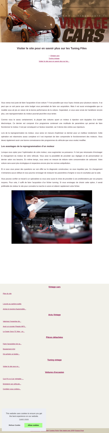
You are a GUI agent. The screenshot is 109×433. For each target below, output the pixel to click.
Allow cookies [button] (33, 425)
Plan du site (7, 293)
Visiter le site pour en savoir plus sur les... (54, 61)
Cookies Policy (54, 430)
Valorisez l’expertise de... (12, 321)
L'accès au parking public (12, 304)
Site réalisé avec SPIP (67, 430)
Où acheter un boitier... (11, 354)
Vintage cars (55, 56)
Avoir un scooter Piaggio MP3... (14, 326)
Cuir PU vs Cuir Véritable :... (13, 379)
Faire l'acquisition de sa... (12, 344)
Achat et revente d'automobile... (14, 309)
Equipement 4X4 (9, 349)
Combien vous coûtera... (12, 389)
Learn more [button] (24, 419)
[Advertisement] (52, 80)
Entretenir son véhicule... (12, 384)
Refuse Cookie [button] (14, 425)
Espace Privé (79, 430)
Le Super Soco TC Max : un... (14, 331)
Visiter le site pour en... (11, 366)
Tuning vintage (54, 58)
